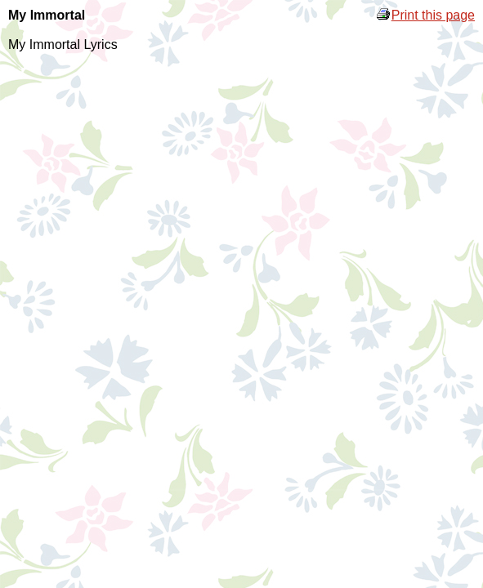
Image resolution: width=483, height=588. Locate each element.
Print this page (425, 15)
